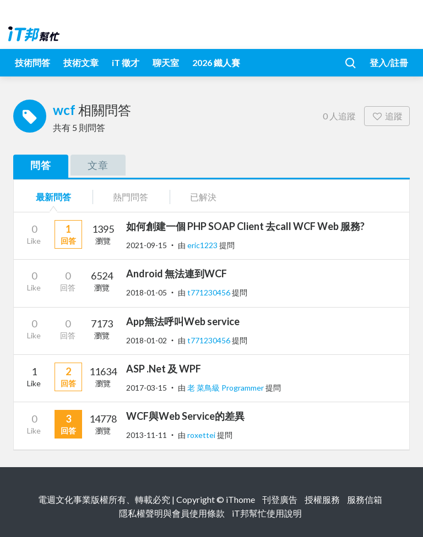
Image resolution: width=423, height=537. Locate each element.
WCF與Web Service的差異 (185, 416)
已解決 (203, 196)
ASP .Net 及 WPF (163, 369)
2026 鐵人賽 (216, 62)
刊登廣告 (279, 499)
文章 (98, 165)
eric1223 (203, 245)
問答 (40, 165)
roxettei (202, 435)
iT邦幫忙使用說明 (267, 513)
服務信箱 (364, 499)
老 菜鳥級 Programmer (226, 387)
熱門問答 (130, 196)
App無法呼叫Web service (183, 321)
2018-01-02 (146, 340)
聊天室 (166, 62)
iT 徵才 (125, 62)
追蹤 (387, 116)
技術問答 (32, 62)
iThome (240, 499)
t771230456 (209, 292)
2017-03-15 (146, 387)
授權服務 (322, 499)
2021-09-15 (146, 245)
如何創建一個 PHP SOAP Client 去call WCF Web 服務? (245, 226)
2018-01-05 (146, 292)
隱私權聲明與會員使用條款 (172, 513)
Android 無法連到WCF (176, 273)
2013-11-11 (146, 435)
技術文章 (81, 62)
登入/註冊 (389, 62)
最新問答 (53, 196)
